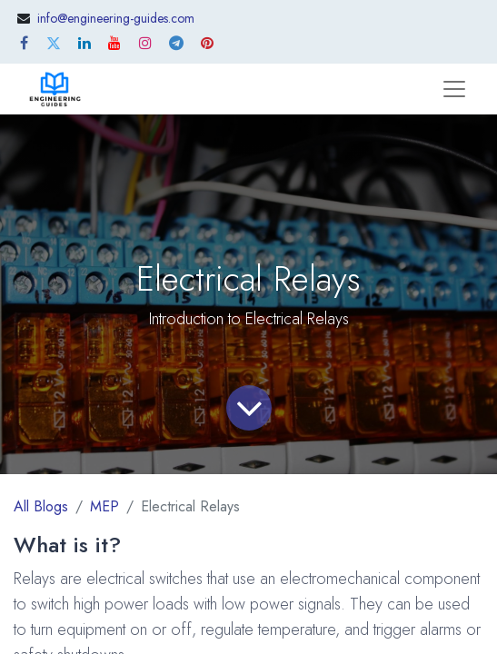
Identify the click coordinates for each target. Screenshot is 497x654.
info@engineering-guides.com (115, 18)
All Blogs (41, 506)
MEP (104, 506)
